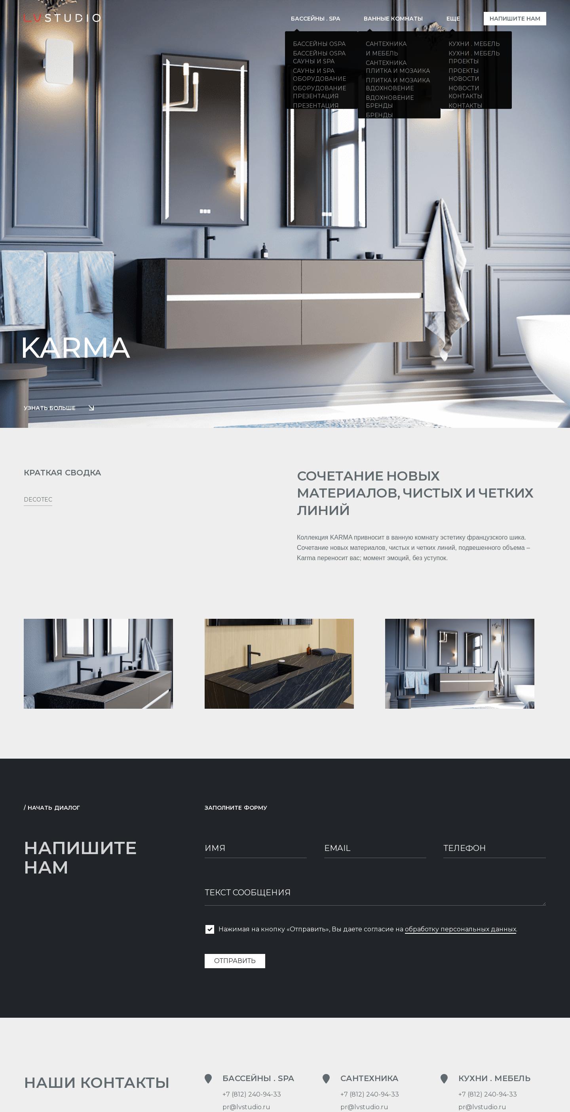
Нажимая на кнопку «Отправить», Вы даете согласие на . (367, 932)
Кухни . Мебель (494, 1080)
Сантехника (369, 1080)
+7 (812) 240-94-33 (251, 1097)
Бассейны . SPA (258, 1080)
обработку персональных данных (460, 931)
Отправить (235, 963)
